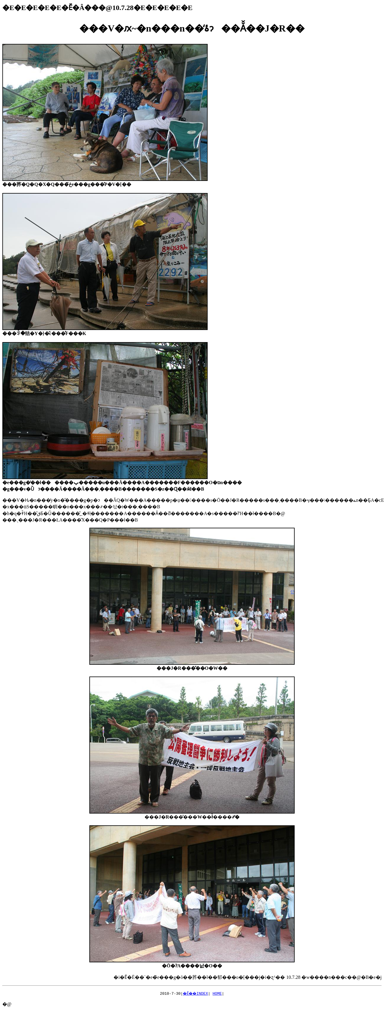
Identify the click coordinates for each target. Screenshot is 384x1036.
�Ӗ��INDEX (195, 993)
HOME (218, 993)
